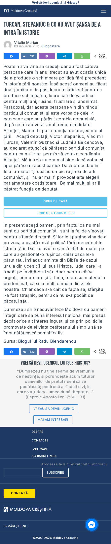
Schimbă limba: (45, 456)
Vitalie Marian (26, 43)
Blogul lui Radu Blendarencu (47, 341)
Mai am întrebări (53, 420)
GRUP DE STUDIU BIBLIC (55, 213)
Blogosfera (51, 46)
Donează (19, 493)
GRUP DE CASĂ (56, 201)
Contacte (40, 440)
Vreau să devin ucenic (53, 409)
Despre (37, 432)
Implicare (40, 449)
